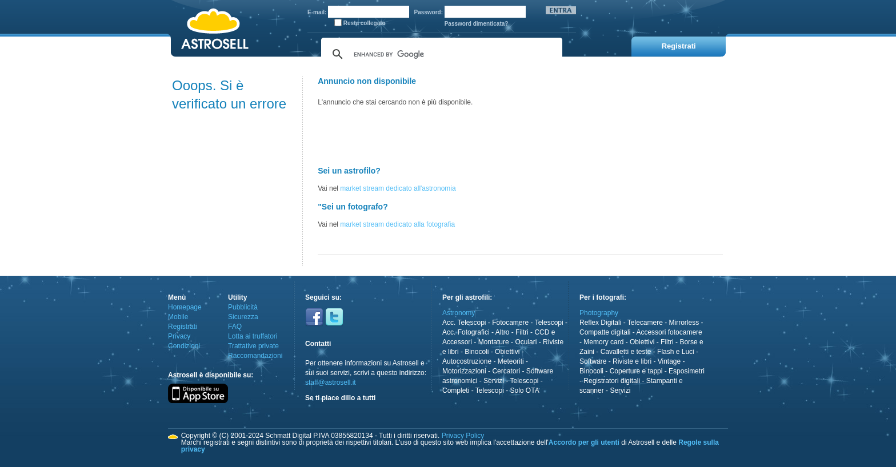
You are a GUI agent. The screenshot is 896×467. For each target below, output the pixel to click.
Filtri (522, 332)
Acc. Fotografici (466, 332)
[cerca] (440, 54)
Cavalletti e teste (626, 352)
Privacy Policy (463, 436)
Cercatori (506, 371)
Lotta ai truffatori (253, 336)
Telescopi (549, 323)
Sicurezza (243, 317)
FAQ (235, 327)
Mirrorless (684, 323)
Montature (493, 342)
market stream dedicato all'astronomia (397, 188)
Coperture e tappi (636, 371)
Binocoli (477, 352)
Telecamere (645, 323)
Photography (598, 313)
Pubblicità (243, 307)
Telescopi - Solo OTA (507, 390)
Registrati (182, 327)
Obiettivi (507, 352)
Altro (502, 332)
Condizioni (184, 346)
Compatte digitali (604, 332)
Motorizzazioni (464, 371)
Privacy (179, 336)
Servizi (493, 381)
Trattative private (253, 346)
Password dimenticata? (477, 24)
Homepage (185, 307)
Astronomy (458, 313)
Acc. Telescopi (464, 323)
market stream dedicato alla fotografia (397, 224)
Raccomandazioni (255, 356)
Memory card (603, 342)
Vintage (669, 361)
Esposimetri (687, 371)
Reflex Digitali (600, 323)
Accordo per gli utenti (584, 442)
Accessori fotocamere (669, 332)
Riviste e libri (632, 361)
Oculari (526, 342)
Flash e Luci (675, 352)
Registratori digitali (611, 381)
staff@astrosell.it (330, 383)
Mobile (178, 317)
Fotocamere (510, 323)
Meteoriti (511, 361)
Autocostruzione (466, 361)
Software (592, 361)
